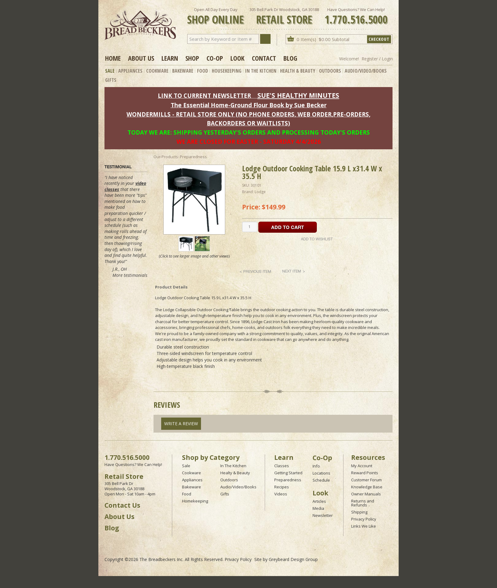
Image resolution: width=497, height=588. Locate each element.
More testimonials (129, 275)
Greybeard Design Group (293, 559)
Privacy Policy (363, 519)
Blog (290, 58)
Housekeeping (226, 70)
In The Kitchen (260, 70)
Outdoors (330, 70)
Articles (319, 501)
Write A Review (181, 423)
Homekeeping (195, 501)
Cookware (157, 70)
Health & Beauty (297, 70)
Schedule (321, 480)
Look (237, 58)
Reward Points (364, 472)
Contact (264, 58)
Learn (169, 58)
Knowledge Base (366, 487)
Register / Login (377, 59)
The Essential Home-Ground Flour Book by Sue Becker (249, 105)
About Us (141, 58)
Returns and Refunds (362, 503)
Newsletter (323, 515)
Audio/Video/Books (366, 70)
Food (202, 70)
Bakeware (182, 70)
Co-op (215, 58)
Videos (280, 494)
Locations (321, 473)
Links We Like (363, 526)
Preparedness (287, 480)
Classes (281, 465)
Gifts (110, 80)
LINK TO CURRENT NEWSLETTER (204, 95)
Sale (110, 70)
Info (316, 466)
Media (318, 508)
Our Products (166, 156)
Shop (192, 58)
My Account (361, 465)
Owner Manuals (366, 494)
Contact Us (122, 505)
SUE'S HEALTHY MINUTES (298, 95)
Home (113, 58)
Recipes (281, 487)
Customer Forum (366, 480)
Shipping (359, 512)
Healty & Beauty (235, 472)
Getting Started (288, 472)
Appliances (130, 70)
